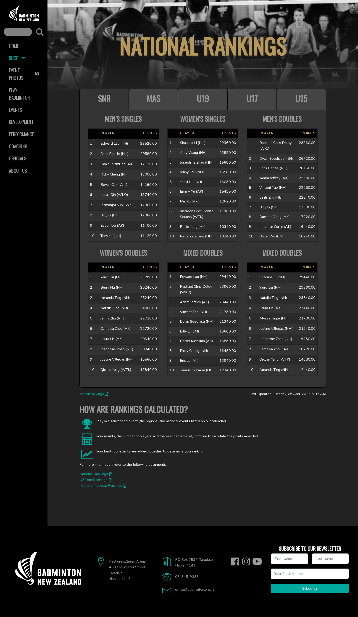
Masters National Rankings (100, 485)
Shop (17, 57)
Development (21, 121)
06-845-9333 (187, 576)
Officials (17, 158)
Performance (21, 134)
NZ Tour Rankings (93, 479)
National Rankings (93, 473)
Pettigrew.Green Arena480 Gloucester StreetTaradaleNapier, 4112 (127, 570)
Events (15, 109)
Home (14, 45)
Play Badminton (19, 93)
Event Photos (24, 73)
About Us (18, 170)
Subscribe (310, 588)
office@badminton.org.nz (194, 589)
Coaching (18, 146)
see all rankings (91, 393)
